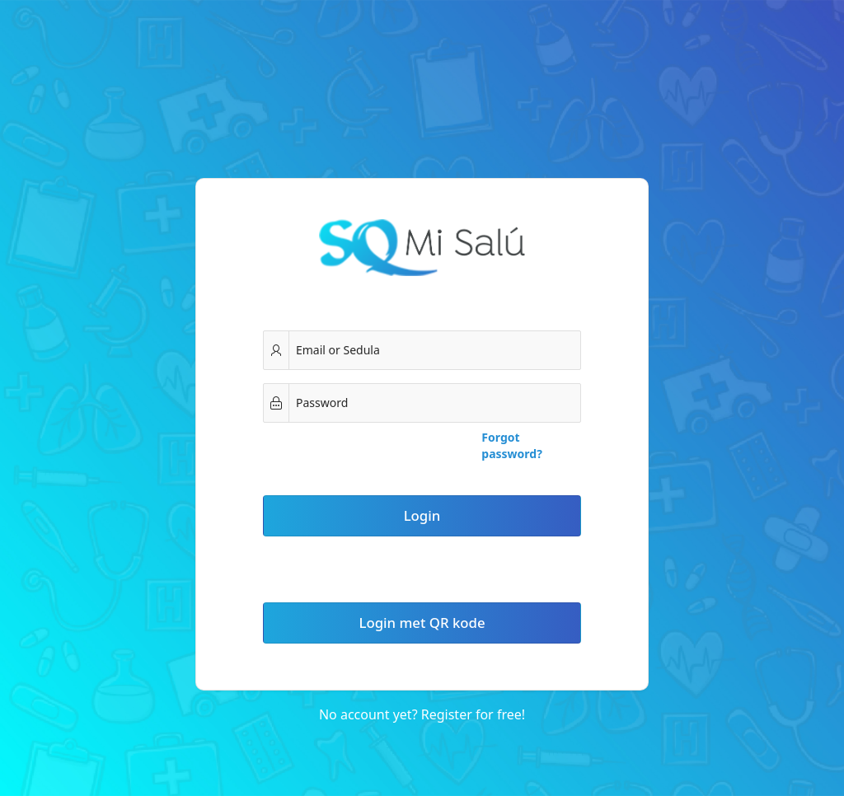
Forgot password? (511, 445)
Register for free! (473, 714)
